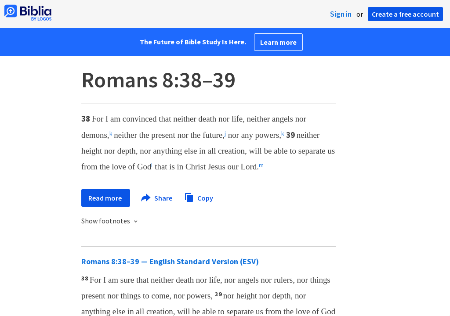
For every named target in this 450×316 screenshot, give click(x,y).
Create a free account (405, 14)
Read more (105, 198)
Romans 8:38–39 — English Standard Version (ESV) (170, 261)
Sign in (341, 14)
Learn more (278, 42)
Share (157, 198)
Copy (198, 196)
